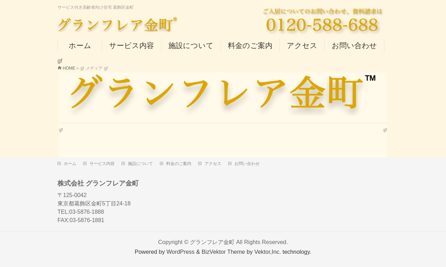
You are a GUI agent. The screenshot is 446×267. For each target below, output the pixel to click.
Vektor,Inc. (267, 252)
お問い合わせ (247, 163)
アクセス (213, 163)
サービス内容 (102, 163)
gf (61, 129)
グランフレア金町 (212, 242)
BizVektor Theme (223, 252)
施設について (140, 163)
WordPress (181, 252)
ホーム (70, 163)
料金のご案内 (178, 163)
